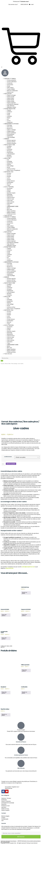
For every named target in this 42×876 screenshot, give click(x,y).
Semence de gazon (11, 143)
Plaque (8, 117)
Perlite (8, 86)
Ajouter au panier (11, 473)
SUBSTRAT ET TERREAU (10, 78)
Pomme (9, 179)
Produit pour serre (11, 214)
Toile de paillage (11, 137)
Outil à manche (10, 202)
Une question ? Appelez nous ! (12, 797)
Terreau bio (9, 83)
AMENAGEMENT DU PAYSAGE (11, 123)
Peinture (9, 164)
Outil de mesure (10, 197)
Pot (8, 119)
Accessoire (9, 188)
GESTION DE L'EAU (8, 171)
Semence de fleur (11, 141)
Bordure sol (9, 128)
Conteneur (9, 111)
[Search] (21, 358)
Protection (9, 156)
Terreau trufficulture (11, 81)
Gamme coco (10, 92)
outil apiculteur (18, 574)
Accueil (2, 363)
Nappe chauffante (11, 211)
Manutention (10, 195)
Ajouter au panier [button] (24, 603)
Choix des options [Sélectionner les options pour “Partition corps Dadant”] (24, 680)
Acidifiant (9, 146)
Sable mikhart (10, 87)
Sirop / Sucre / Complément (13, 170)
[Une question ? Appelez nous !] (3, 798)
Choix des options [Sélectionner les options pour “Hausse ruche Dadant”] (4, 625)
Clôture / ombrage (11, 129)
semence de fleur (11, 168)
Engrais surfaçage (11, 95)
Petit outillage (10, 165)
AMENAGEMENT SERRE (12, 206)
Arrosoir (9, 174)
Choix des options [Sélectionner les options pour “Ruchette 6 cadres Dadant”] (4, 648)
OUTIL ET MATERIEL (9, 186)
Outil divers (9, 203)
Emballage (9, 161)
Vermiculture (10, 84)
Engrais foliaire (10, 98)
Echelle (8, 191)
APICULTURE (7, 158)
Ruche (8, 167)
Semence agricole (11, 140)
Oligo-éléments (10, 105)
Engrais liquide (10, 99)
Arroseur (9, 173)
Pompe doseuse (11, 180)
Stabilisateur (10, 135)
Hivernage (9, 125)
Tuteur (8, 205)
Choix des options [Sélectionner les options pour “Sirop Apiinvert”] (4, 703)
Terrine (8, 120)
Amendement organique (12, 104)
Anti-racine (9, 126)
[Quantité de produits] (3, 474)
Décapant (9, 150)
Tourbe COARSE (11, 89)
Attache (9, 189)
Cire (8, 159)
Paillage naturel (10, 131)
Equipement (10, 162)
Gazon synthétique (11, 132)
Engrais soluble (10, 101)
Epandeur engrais (11, 192)
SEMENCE (6, 138)
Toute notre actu (8, 215)
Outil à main (10, 200)
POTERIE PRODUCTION (9, 108)
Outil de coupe (10, 198)
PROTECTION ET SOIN (9, 144)
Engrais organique (11, 102)
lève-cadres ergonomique (18, 572)
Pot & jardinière (10, 134)
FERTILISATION (7, 93)
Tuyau (8, 185)
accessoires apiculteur (34, 570)
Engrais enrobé (10, 96)
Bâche (8, 208)
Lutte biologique (11, 153)
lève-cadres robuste (29, 572)
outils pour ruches (27, 574)
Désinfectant (10, 152)
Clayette (9, 110)
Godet (8, 114)
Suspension (10, 122)
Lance (8, 177)
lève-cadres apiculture (6, 572)
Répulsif (9, 147)
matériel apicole (11, 574)
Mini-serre (9, 209)
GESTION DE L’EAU (8, 310)
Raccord (9, 183)
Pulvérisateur (10, 182)
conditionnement (8, 466)
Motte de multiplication (12, 90)
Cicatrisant (9, 149)
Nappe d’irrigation (11, 212)
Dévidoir (9, 176)
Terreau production (11, 80)
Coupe (8, 113)
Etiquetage (9, 194)
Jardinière (9, 116)
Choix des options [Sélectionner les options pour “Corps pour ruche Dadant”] (24, 625)
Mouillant (9, 155)
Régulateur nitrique (11, 107)
